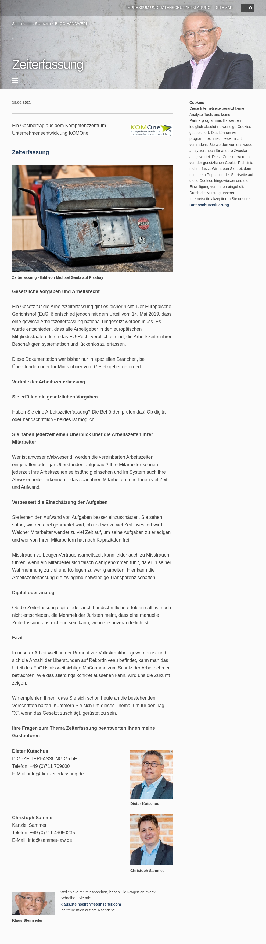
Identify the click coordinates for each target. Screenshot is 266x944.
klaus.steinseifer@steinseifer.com (90, 904)
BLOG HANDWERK (71, 24)
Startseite (43, 24)
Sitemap (224, 7)
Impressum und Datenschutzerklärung (168, 7)
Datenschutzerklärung (209, 205)
